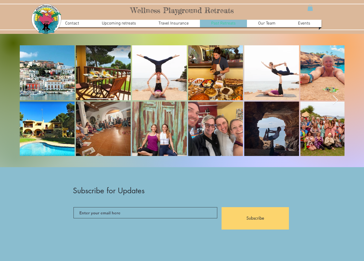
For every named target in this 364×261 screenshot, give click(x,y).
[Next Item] (335, 100)
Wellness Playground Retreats (182, 10)
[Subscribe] (255, 218)
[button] (310, 7)
